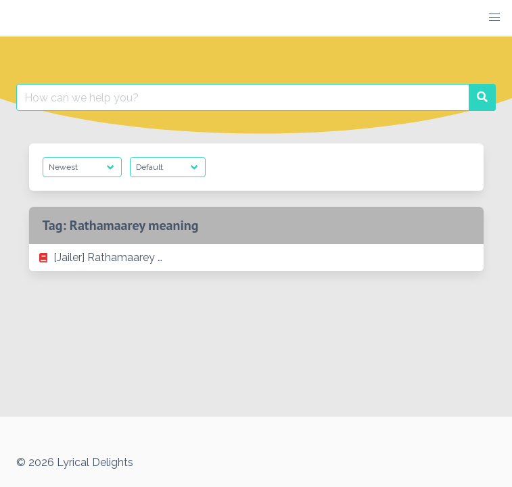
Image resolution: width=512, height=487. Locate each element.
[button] (494, 17)
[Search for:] (242, 97)
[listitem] (256, 257)
